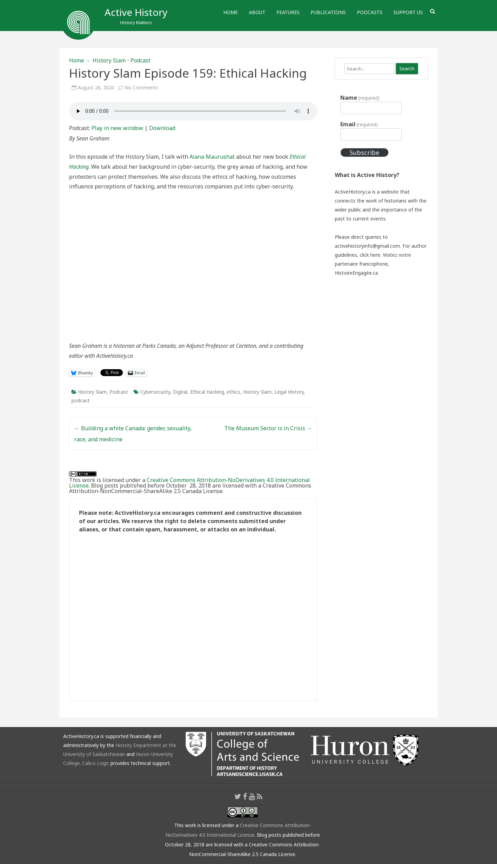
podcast (80, 400)
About (257, 12)
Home (230, 12)
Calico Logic (95, 763)
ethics (233, 392)
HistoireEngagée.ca (356, 272)
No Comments (141, 87)
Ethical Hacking (207, 392)
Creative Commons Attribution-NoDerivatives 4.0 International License (189, 482)
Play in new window (117, 128)
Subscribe (364, 152)
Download (162, 128)
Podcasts (369, 12)
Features (288, 12)
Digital (180, 392)
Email (359, 124)
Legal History (289, 392)
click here (370, 255)
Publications (328, 12)
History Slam (109, 60)
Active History (136, 12)
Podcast (140, 60)
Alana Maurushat (212, 156)
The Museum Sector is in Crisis (268, 428)
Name (360, 97)
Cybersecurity (155, 392)
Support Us (408, 12)
